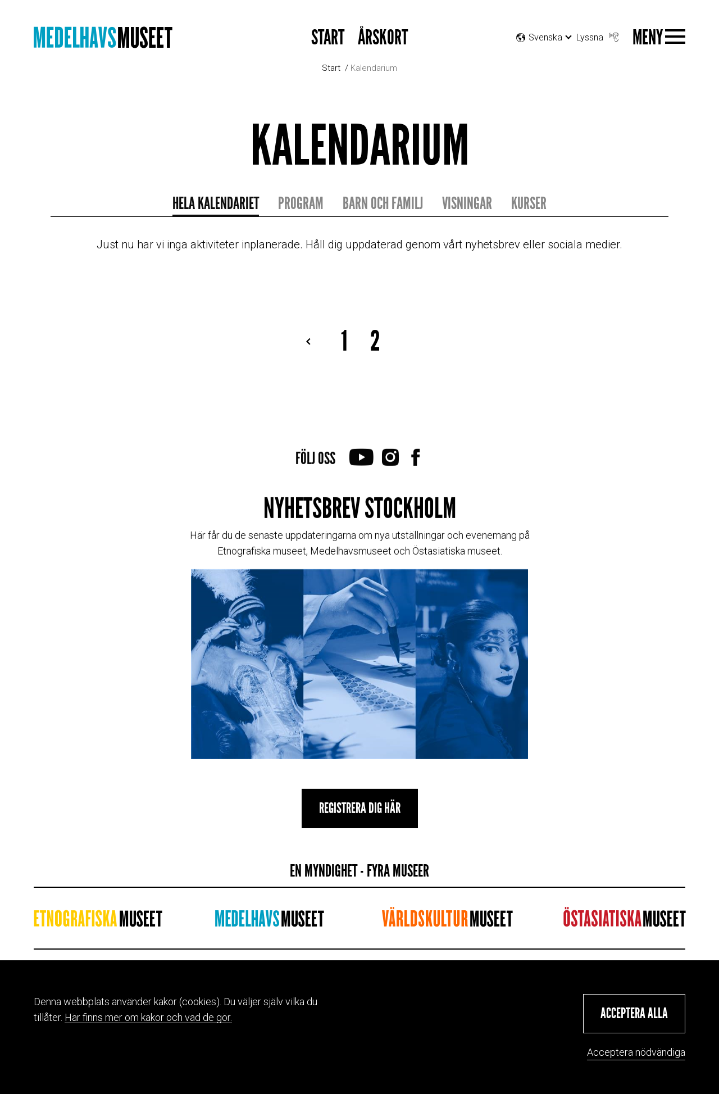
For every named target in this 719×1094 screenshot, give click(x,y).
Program (301, 203)
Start (331, 68)
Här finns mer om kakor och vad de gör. (148, 1017)
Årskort (383, 38)
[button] (634, 1013)
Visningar (467, 203)
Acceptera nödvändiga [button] (636, 1052)
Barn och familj (383, 203)
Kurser (529, 203)
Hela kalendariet (215, 203)
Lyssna (598, 34)
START (327, 38)
